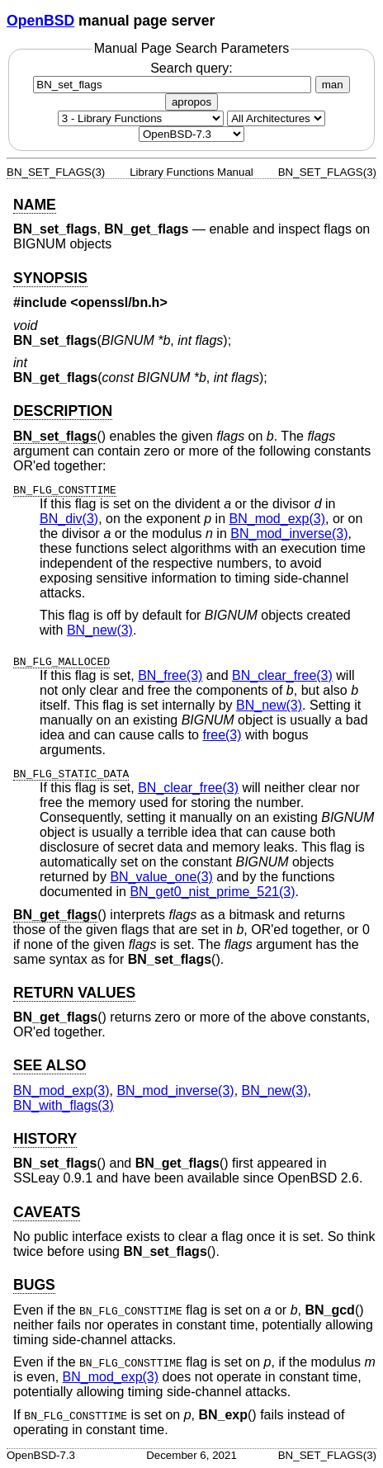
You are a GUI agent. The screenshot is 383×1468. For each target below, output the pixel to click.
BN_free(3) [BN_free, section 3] (170, 675)
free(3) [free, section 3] (221, 735)
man (332, 84)
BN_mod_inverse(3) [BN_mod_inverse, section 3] (289, 533)
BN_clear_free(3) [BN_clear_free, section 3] (282, 675)
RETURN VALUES (74, 992)
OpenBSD (40, 20)
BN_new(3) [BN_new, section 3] (100, 630)
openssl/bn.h (119, 302)
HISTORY (45, 1139)
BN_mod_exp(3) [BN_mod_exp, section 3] (277, 519)
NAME (34, 204)
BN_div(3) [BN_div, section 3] (69, 519)
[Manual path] (191, 134)
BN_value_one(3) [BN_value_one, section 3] (161, 877)
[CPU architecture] (276, 118)
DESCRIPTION (62, 411)
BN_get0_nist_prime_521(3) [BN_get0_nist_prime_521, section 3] (212, 892)
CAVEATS (46, 1212)
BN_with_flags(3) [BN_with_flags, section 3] (63, 1105)
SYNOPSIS (50, 278)
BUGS (34, 1285)
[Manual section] (141, 118)
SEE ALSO (49, 1065)
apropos (191, 102)
